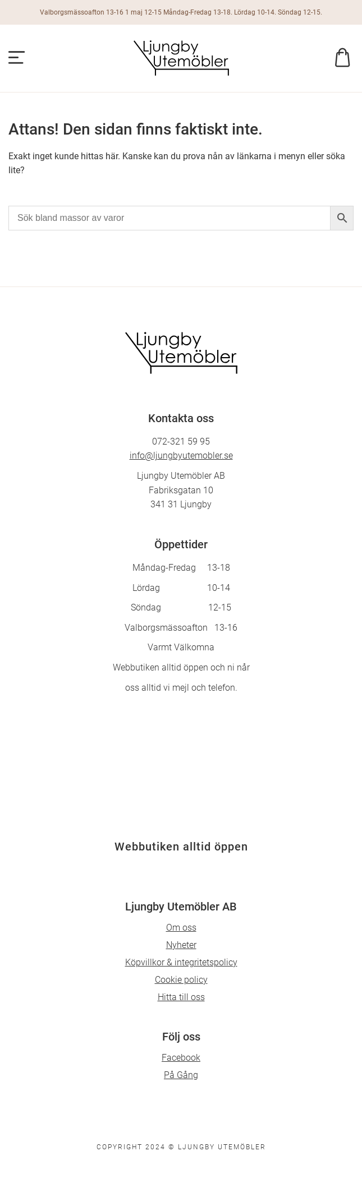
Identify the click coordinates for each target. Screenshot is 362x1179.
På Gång (181, 1075)
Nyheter (181, 945)
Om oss (181, 927)
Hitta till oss (181, 997)
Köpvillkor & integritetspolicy (181, 962)
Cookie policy (181, 979)
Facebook (181, 1057)
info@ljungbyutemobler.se (181, 455)
